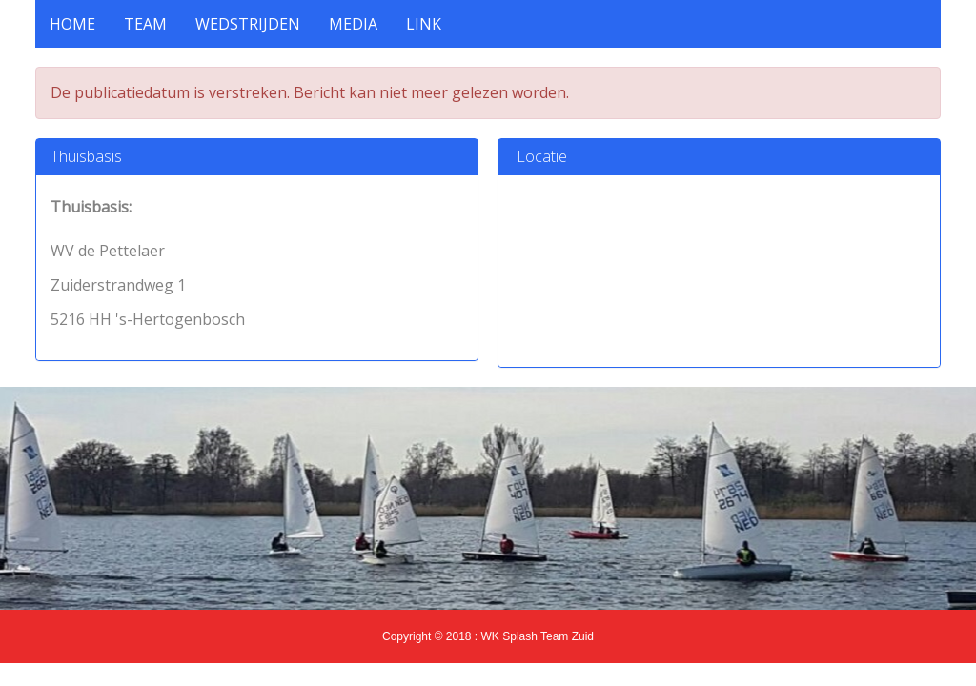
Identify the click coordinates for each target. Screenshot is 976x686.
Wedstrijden (247, 23)
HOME (72, 23)
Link (423, 23)
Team (145, 23)
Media (353, 23)
